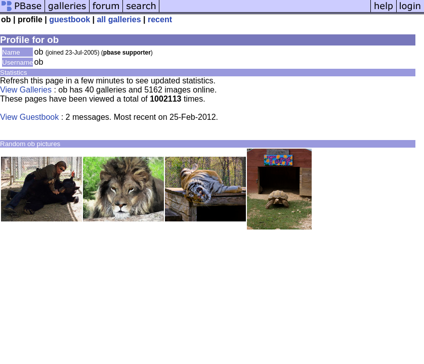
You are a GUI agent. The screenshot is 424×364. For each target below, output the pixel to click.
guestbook (69, 19)
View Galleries (26, 89)
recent (160, 19)
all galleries (119, 19)
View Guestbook (29, 117)
